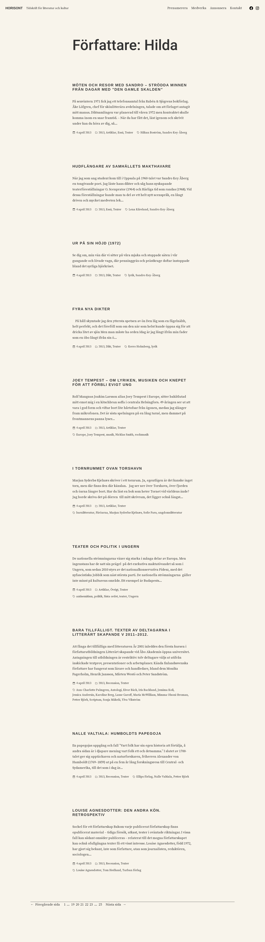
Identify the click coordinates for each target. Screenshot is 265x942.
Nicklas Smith (124, 434)
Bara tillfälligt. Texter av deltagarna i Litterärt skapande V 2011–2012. (121, 632)
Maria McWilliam (144, 695)
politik (98, 596)
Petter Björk (80, 700)
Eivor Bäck (130, 690)
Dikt (108, 275)
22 (86, 904)
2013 (101, 132)
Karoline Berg (105, 695)
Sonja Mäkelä (111, 700)
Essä (120, 132)
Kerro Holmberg (139, 346)
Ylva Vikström (131, 700)
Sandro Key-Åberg (174, 132)
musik (110, 434)
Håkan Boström (150, 132)
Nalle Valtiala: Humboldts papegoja (116, 733)
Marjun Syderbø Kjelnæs (125, 512)
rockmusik (142, 434)
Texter (129, 132)
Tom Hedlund (112, 870)
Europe (81, 434)
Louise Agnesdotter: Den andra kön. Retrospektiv (116, 812)
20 (77, 904)
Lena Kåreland (138, 209)
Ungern (133, 596)
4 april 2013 (83, 132)
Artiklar (111, 132)
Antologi (116, 690)
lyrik (131, 275)
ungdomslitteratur (170, 512)
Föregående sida (45, 905)
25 (100, 904)
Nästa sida (116, 905)
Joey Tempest (96, 434)
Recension (112, 683)
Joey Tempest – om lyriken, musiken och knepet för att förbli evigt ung (129, 382)
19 (72, 904)
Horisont (14, 8)
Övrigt (114, 589)
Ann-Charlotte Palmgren (92, 690)
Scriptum (95, 700)
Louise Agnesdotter (88, 870)
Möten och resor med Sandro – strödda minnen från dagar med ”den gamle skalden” (129, 87)
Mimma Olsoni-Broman (172, 695)
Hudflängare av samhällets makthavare (121, 166)
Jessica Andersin (83, 695)
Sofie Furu (150, 512)
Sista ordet (111, 596)
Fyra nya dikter (91, 309)
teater (123, 596)
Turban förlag (131, 870)
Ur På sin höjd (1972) (96, 243)
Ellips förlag (144, 776)
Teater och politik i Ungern (105, 547)
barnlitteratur (85, 512)
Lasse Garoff (123, 695)
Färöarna (102, 512)
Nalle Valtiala (163, 776)
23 (91, 904)
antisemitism (84, 596)
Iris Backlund (147, 690)
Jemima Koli (166, 690)
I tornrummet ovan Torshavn (107, 468)
